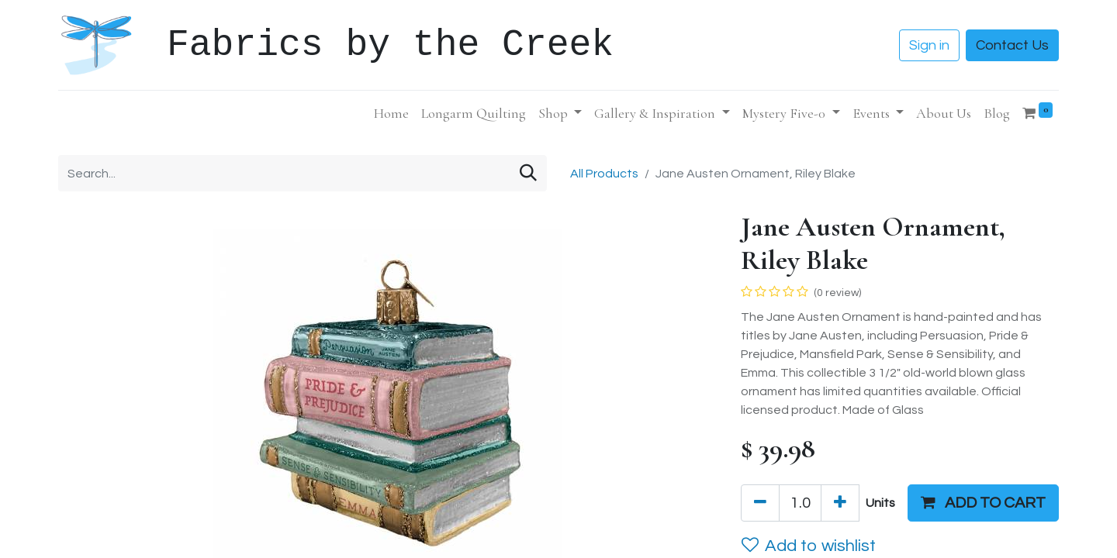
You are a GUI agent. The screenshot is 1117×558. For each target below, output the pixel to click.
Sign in (929, 45)
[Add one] (840, 503)
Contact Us (1012, 45)
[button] (983, 503)
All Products (604, 173)
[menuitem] (391, 113)
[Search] (528, 173)
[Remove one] (760, 503)
